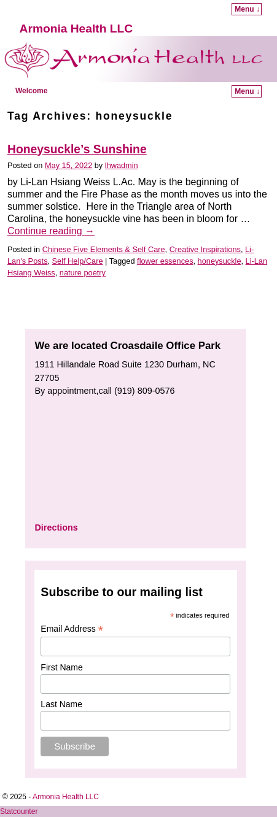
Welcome (31, 90)
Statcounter (18, 811)
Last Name (61, 704)
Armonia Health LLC (76, 28)
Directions (55, 527)
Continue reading (51, 231)
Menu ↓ (247, 9)
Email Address (72, 629)
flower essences (165, 261)
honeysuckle (219, 261)
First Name (61, 667)
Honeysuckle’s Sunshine (77, 149)
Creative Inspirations (205, 249)
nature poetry (83, 272)
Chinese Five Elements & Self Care (103, 249)
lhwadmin (121, 165)
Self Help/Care (77, 261)
